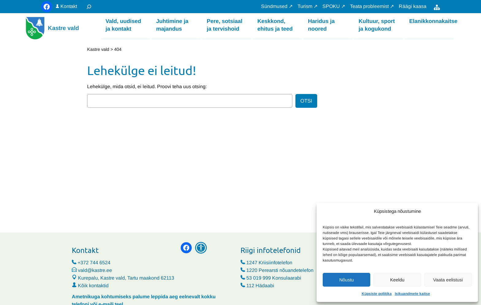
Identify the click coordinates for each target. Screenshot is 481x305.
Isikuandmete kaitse (412, 294)
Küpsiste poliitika (377, 294)
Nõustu (346, 279)
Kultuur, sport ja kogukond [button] (377, 25)
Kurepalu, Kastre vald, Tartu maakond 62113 (123, 278)
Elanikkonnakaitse (431, 21)
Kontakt (68, 6)
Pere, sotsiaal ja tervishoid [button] (224, 25)
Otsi (306, 101)
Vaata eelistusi (448, 279)
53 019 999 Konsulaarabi (273, 278)
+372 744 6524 (94, 262)
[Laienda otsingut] (89, 6)
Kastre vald (63, 28)
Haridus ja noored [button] (321, 25)
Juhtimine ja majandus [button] (172, 25)
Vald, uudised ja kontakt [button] (123, 25)
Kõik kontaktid (93, 285)
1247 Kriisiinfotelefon (269, 262)
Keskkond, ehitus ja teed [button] (275, 25)
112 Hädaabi (260, 285)
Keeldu (397, 279)
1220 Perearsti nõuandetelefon (280, 270)
